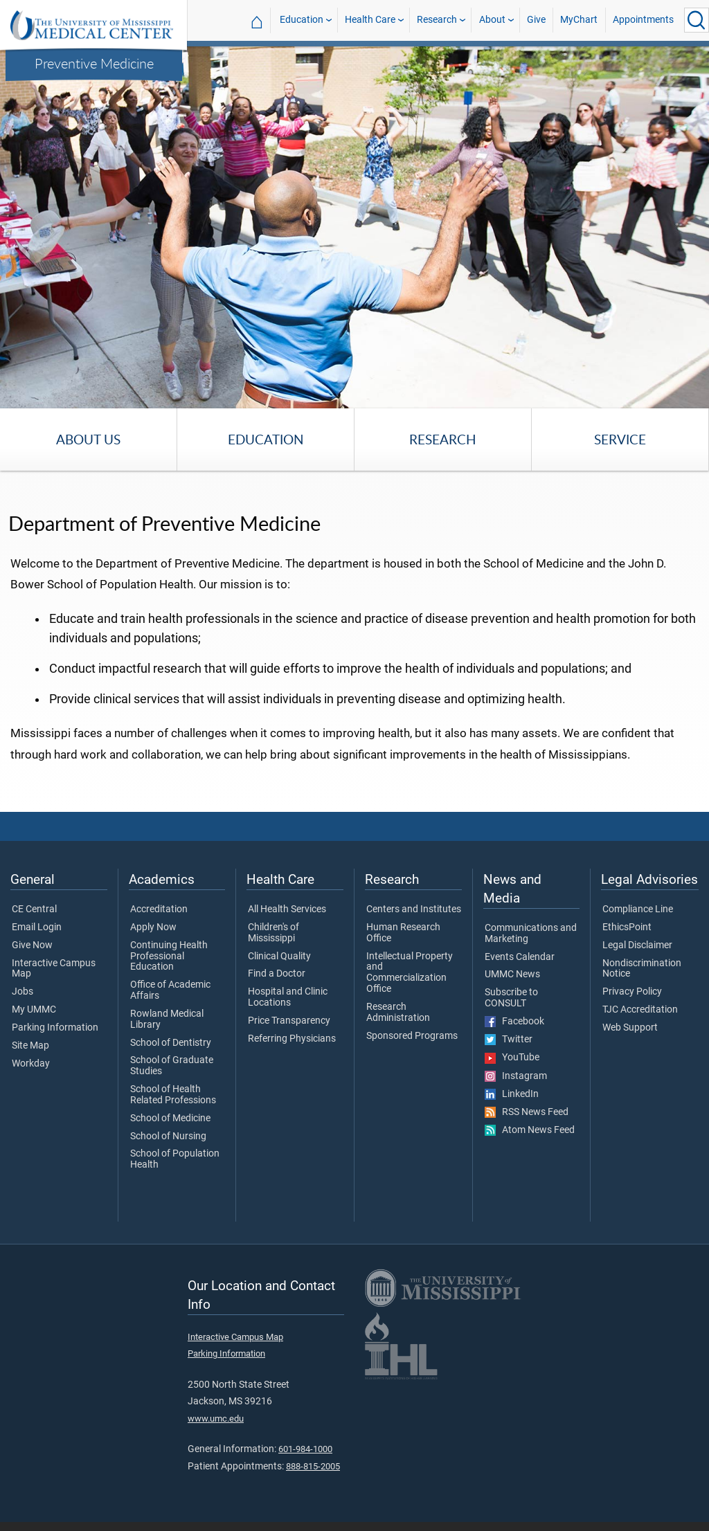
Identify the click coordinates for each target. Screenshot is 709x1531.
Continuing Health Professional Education (169, 969)
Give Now (32, 958)
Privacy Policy (632, 1005)
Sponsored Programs (412, 1049)
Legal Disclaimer (637, 958)
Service (620, 439)
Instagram (516, 1089)
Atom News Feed (530, 1144)
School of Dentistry (170, 1056)
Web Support (630, 1041)
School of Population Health (174, 1173)
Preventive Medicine (94, 63)
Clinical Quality (279, 969)
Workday (31, 1076)
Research (437, 20)
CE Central (34, 923)
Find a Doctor (276, 987)
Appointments (643, 20)
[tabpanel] (354, 226)
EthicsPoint (627, 940)
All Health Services (287, 923)
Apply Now (153, 940)
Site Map (30, 1059)
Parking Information (55, 1041)
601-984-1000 (305, 1463)
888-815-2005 (313, 1479)
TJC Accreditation (640, 1023)
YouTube (512, 1071)
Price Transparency (289, 1034)
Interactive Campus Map (54, 982)
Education (301, 20)
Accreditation (159, 923)
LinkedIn (512, 1107)
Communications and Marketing (531, 947)
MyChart (579, 20)
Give (536, 20)
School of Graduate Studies (171, 1080)
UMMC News (512, 988)
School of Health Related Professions (173, 1109)
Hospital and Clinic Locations (287, 1011)
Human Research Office (403, 946)
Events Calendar (520, 970)
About (492, 20)
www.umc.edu (216, 1431)
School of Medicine (170, 1131)
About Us (88, 439)
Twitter (508, 1053)
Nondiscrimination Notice (641, 982)
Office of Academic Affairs (170, 1004)
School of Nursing (168, 1149)
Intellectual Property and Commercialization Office (409, 986)
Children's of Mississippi (273, 946)
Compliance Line (637, 923)
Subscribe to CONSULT (511, 1012)
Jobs (22, 1005)
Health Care (370, 20)
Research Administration (398, 1026)
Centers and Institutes (413, 923)
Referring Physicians (292, 1052)
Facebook (514, 1034)
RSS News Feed (526, 1126)
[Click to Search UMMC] (696, 20)
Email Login (37, 940)
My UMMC (34, 1023)
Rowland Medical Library (167, 1033)
